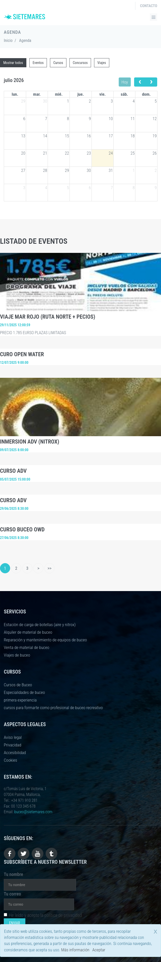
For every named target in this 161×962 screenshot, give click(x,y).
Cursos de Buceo (18, 684)
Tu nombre (13, 874)
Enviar (14, 923)
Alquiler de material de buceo (28, 632)
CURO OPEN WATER (22, 354)
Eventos (38, 63)
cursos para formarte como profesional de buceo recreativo (53, 707)
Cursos (58, 63)
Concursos (80, 63)
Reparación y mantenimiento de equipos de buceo (45, 639)
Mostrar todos (13, 63)
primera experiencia (20, 700)
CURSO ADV (13, 471)
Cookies (10, 760)
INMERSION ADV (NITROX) (29, 441)
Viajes (101, 63)
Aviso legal (13, 737)
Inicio (8, 40)
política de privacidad (63, 915)
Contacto (148, 6)
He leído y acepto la (43, 915)
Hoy (124, 82)
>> (49, 568)
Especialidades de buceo (24, 692)
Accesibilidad (15, 752)
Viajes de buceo (17, 655)
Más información (75, 949)
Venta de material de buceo (26, 647)
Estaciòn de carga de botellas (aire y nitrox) (40, 624)
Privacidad (12, 744)
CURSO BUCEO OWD (22, 529)
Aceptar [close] (98, 949)
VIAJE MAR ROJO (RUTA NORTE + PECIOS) (47, 317)
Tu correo (12, 893)
